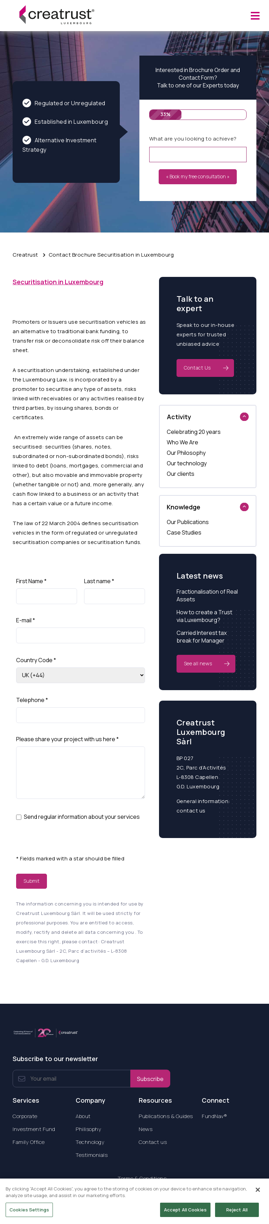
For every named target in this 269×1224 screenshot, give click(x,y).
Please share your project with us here (67, 739)
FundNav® (214, 1116)
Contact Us (197, 367)
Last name (99, 581)
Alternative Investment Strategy (59, 144)
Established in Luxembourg (65, 121)
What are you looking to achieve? (193, 138)
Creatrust (25, 254)
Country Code (36, 660)
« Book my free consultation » (197, 176)
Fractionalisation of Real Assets (207, 595)
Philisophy (88, 1129)
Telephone (32, 700)
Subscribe (150, 1078)
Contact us (153, 1142)
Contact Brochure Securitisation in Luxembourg (111, 254)
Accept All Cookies (185, 1213)
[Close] (257, 1193)
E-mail (25, 620)
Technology (90, 1142)
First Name (31, 581)
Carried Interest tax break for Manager (202, 636)
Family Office (29, 1142)
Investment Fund (34, 1129)
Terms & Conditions (142, 1178)
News (145, 1129)
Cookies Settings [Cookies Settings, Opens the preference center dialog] (29, 1213)
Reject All (237, 1213)
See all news (198, 663)
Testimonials (92, 1155)
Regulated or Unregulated (63, 103)
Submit (31, 881)
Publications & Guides (166, 1116)
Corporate (25, 1116)
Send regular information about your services (82, 817)
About (83, 1116)
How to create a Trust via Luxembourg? (204, 616)
